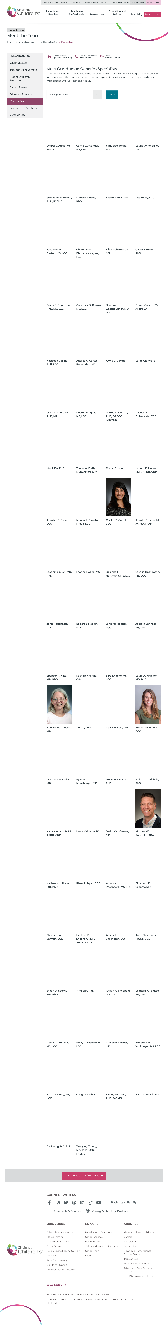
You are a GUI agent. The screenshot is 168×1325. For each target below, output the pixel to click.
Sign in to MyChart (120, 2)
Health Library (92, 1241)
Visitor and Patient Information (102, 1246)
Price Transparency (57, 1260)
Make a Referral (55, 1237)
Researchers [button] (97, 14)
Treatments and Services (23, 69)
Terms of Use (131, 1259)
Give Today (54, 1285)
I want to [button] (152, 14)
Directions (75, 2)
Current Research (19, 87)
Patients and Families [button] (53, 13)
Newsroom (130, 1241)
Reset (112, 94)
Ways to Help (138, 2)
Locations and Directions (23, 108)
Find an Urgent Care (58, 1241)
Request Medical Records (61, 1269)
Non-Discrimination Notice (138, 1276)
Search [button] (136, 14)
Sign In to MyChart (57, 1265)
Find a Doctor (54, 1246)
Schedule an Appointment (55, 2)
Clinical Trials (92, 1251)
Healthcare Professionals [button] (76, 13)
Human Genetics (20, 56)
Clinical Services (94, 1237)
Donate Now (153, 2)
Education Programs (21, 94)
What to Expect (18, 63)
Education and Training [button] (117, 13)
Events (89, 1255)
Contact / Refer (18, 115)
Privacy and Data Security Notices (138, 1270)
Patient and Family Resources (20, 78)
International (91, 2)
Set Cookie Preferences (136, 1263)
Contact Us (130, 1246)
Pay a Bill (51, 1255)
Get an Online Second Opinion (63, 1251)
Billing (104, 2)
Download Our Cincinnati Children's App (138, 1253)
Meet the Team (18, 101)
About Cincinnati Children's (139, 1232)
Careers (128, 1237)
